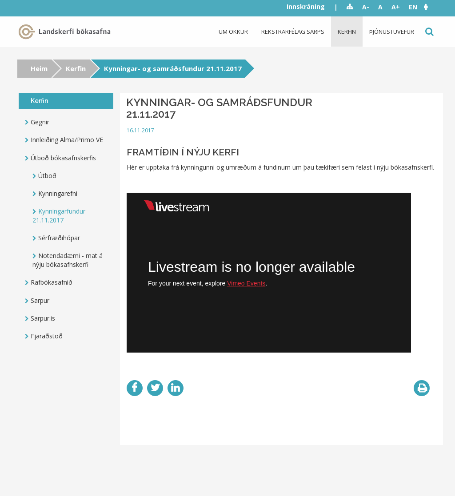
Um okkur (233, 32)
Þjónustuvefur (391, 32)
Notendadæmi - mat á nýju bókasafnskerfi (67, 260)
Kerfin (347, 32)
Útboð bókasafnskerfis (63, 158)
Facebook (134, 388)
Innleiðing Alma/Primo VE (67, 139)
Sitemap (350, 7)
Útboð (47, 175)
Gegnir (40, 122)
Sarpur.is (43, 318)
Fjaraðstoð (47, 336)
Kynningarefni (57, 193)
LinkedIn (175, 388)
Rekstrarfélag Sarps (292, 32)
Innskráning (306, 6)
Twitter (155, 388)
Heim (39, 68)
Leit (428, 32)
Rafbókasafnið (51, 282)
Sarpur (40, 300)
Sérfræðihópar (59, 238)
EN (413, 7)
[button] (430, 7)
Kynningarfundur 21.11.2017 (58, 215)
